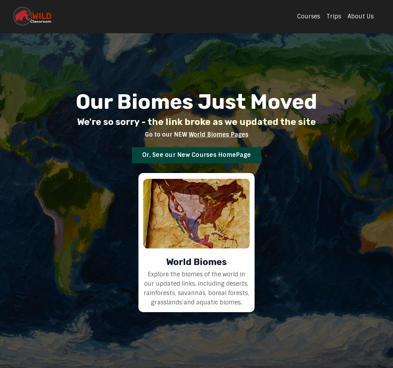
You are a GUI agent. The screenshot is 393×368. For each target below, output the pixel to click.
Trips (334, 16)
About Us (361, 16)
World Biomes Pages (218, 134)
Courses (308, 16)
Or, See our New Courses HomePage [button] (196, 155)
